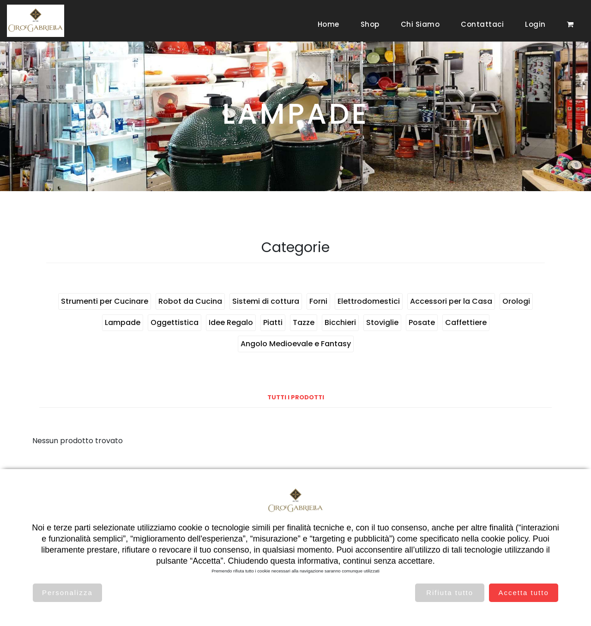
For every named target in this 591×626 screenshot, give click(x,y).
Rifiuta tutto (449, 592)
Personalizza (67, 592)
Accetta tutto (523, 592)
